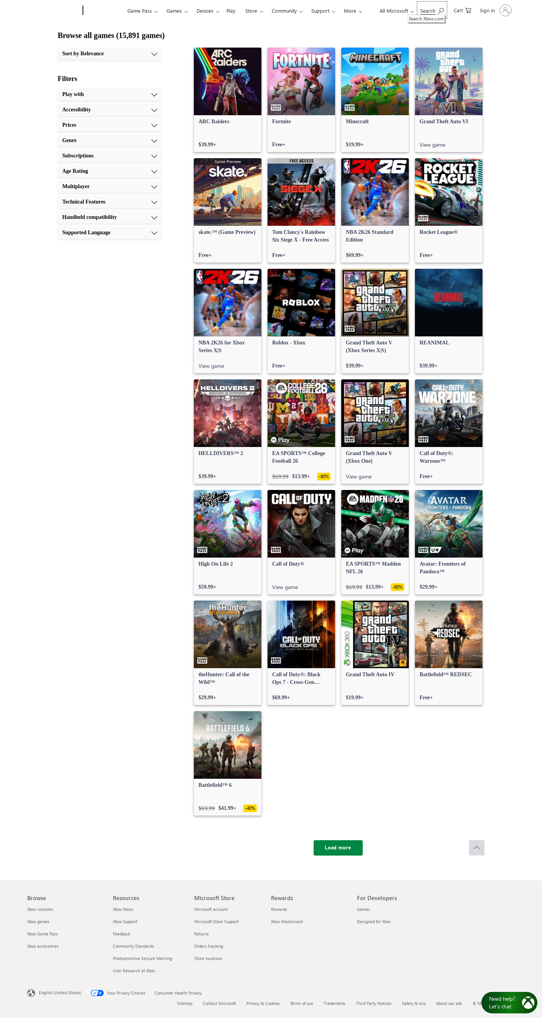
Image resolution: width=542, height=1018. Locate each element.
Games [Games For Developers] (363, 909)
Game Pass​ (139, 10)
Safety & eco (414, 1003)
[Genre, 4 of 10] (110, 140)
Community (284, 10)
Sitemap (184, 1003)
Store (251, 10)
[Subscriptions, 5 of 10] (110, 156)
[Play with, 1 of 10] (110, 94)
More (350, 10)
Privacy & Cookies (263, 1003)
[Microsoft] (53, 10)
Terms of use (301, 1003)
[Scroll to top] (476, 848)
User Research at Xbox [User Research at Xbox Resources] (134, 970)
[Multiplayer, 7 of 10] (110, 186)
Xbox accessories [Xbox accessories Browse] (43, 946)
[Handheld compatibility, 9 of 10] (110, 217)
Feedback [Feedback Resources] (121, 933)
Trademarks (334, 1003)
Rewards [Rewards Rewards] (279, 909)
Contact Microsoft (219, 1003)
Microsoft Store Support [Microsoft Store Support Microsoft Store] (216, 921)
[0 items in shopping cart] (462, 10)
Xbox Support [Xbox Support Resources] (125, 921)
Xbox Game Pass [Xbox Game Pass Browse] (42, 933)
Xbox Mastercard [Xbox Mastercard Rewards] (286, 921)
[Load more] (338, 848)
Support (320, 10)
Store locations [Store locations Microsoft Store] (208, 958)
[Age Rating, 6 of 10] (110, 171)
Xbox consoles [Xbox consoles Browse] (40, 909)
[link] (227, 100)
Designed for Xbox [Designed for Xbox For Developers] (374, 921)
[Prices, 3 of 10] (110, 125)
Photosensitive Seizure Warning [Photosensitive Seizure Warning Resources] (142, 958)
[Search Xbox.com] (432, 9)
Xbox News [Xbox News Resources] (123, 909)
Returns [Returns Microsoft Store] (201, 933)
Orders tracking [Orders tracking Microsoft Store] (208, 946)
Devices (205, 10)
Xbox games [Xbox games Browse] (38, 921)
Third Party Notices (374, 1003)
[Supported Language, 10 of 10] (110, 233)
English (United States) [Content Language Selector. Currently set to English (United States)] (60, 992)
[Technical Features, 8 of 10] (110, 202)
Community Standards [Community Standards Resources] (133, 946)
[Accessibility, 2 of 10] (110, 110)
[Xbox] (104, 10)
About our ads (449, 1003)
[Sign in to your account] (495, 10)
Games (174, 10)
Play (230, 10)
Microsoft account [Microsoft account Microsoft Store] (211, 909)
